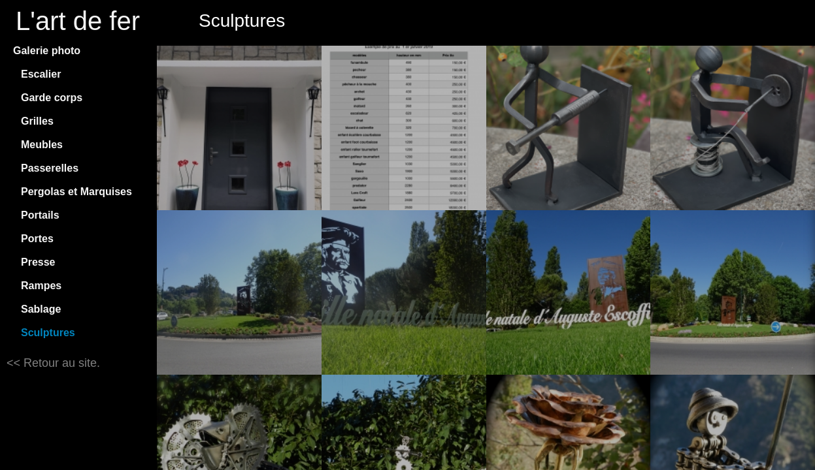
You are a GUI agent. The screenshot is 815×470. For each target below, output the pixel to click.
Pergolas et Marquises (76, 191)
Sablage (41, 309)
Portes (37, 238)
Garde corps (51, 97)
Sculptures (48, 332)
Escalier (41, 74)
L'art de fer (78, 21)
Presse (38, 262)
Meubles (42, 144)
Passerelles (49, 168)
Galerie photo (46, 50)
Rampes (41, 285)
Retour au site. (60, 362)
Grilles (37, 121)
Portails (40, 215)
